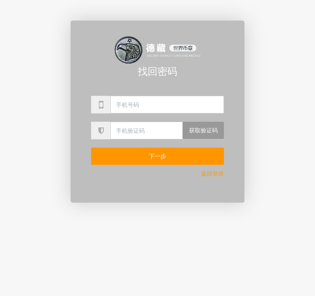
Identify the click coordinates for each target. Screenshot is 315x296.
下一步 (157, 156)
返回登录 (212, 173)
